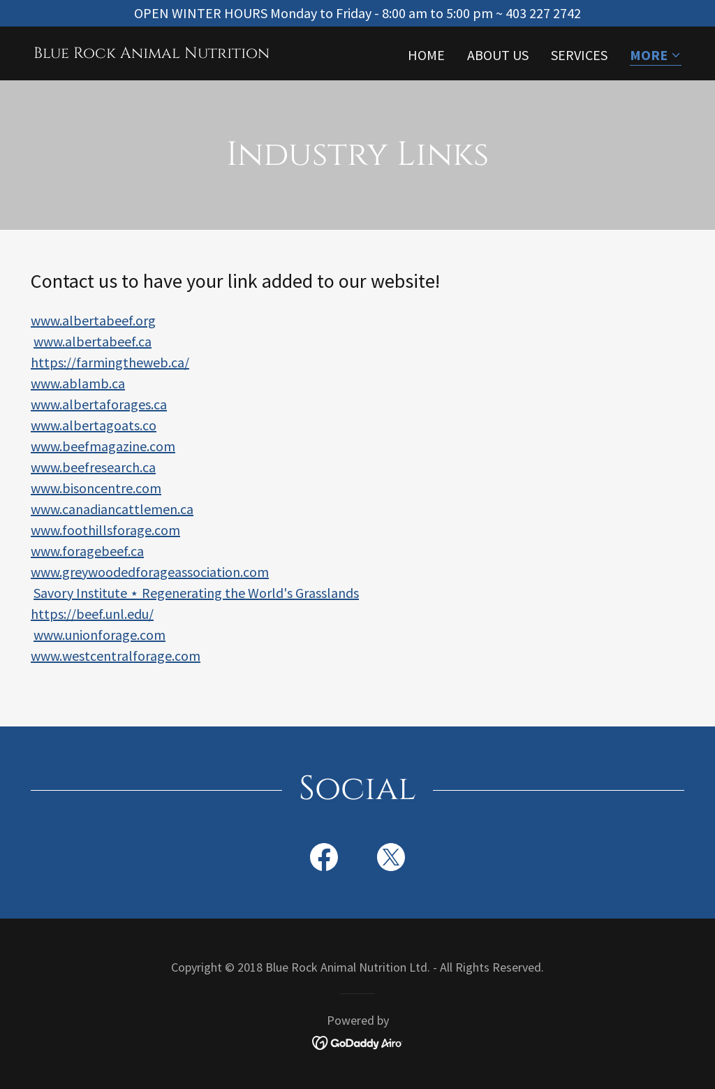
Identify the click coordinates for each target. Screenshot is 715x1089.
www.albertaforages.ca (99, 404)
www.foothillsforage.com (105, 530)
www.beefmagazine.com (103, 446)
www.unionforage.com (99, 634)
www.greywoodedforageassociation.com (150, 571)
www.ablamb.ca (78, 383)
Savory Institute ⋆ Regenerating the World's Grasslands (196, 592)
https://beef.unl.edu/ (92, 613)
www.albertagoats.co (93, 425)
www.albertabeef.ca (93, 341)
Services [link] (579, 55)
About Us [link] (498, 55)
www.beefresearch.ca (93, 467)
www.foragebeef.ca (87, 551)
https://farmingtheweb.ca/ (110, 362)
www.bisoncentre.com (96, 488)
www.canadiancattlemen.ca (112, 509)
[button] (655, 56)
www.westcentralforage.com (115, 655)
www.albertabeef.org (93, 320)
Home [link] (426, 55)
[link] (152, 52)
